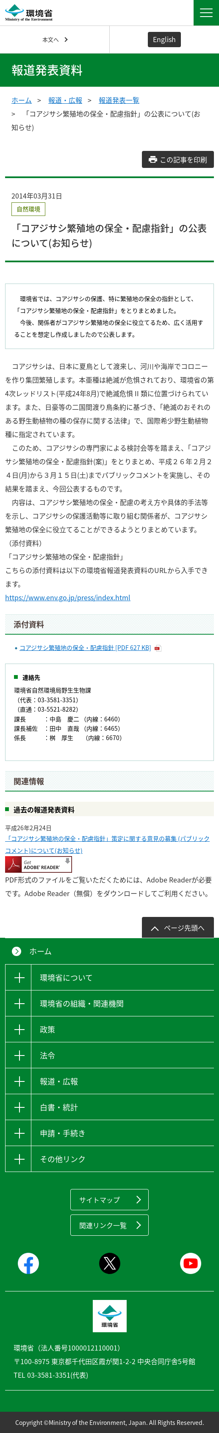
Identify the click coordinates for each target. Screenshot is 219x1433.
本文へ (50, 39)
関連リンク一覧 (103, 1225)
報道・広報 (65, 100)
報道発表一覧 (119, 100)
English (164, 39)
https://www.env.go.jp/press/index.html (67, 597)
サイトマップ (99, 1200)
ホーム (21, 100)
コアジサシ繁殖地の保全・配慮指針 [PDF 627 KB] (85, 647)
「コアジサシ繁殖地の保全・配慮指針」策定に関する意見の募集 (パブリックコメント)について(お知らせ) (107, 844)
